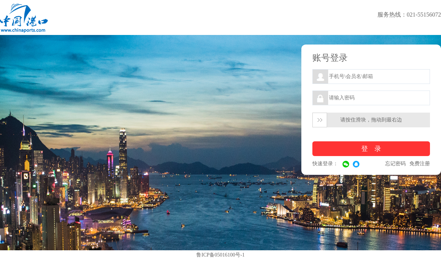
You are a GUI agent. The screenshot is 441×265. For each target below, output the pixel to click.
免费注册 (419, 163)
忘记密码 (395, 163)
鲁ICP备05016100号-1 (220, 255)
